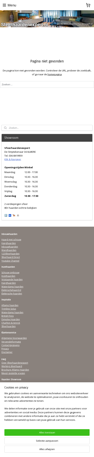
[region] (47, 408)
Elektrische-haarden (11, 293)
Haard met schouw (11, 239)
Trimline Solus (8, 308)
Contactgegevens (10, 345)
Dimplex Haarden (10, 319)
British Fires (7, 315)
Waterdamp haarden (12, 286)
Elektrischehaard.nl (11, 290)
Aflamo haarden (9, 305)
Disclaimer (6, 352)
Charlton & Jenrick (10, 322)
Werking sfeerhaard (11, 366)
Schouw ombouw (10, 272)
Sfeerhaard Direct (10, 257)
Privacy (5, 348)
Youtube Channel (10, 260)
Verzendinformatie (11, 341)
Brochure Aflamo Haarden (15, 369)
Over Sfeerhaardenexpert (14, 362)
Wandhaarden (8, 250)
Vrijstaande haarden (12, 279)
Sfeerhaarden (8, 326)
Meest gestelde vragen (13, 373)
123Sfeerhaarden (10, 253)
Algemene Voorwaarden (14, 338)
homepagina (55, 74)
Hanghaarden (8, 243)
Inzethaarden (8, 276)
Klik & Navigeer (12, 159)
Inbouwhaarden (9, 246)
